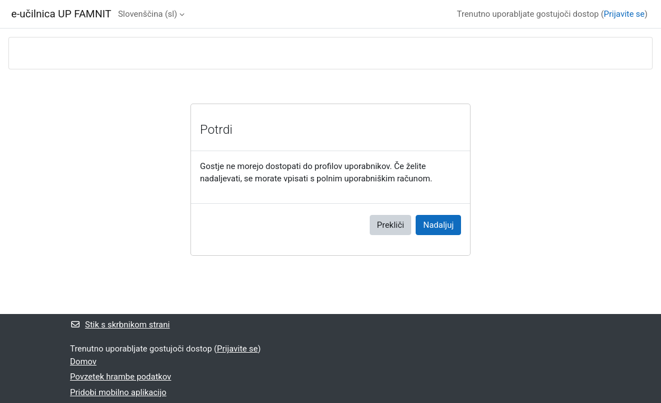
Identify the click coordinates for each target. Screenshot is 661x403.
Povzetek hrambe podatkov (120, 377)
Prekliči (390, 225)
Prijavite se (624, 14)
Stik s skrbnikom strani (120, 325)
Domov (83, 362)
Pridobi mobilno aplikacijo (118, 392)
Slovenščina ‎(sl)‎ (147, 14)
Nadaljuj (438, 225)
